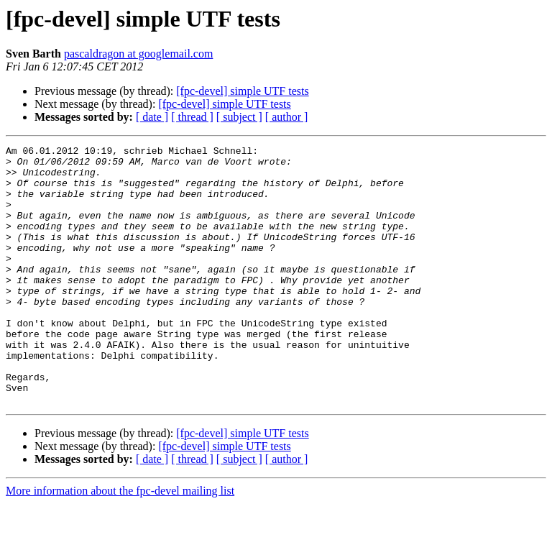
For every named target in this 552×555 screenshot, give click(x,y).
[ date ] (152, 117)
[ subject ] (239, 117)
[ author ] (286, 117)
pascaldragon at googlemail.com (138, 53)
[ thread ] (192, 117)
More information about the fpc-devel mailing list (120, 542)
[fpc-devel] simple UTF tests (242, 91)
